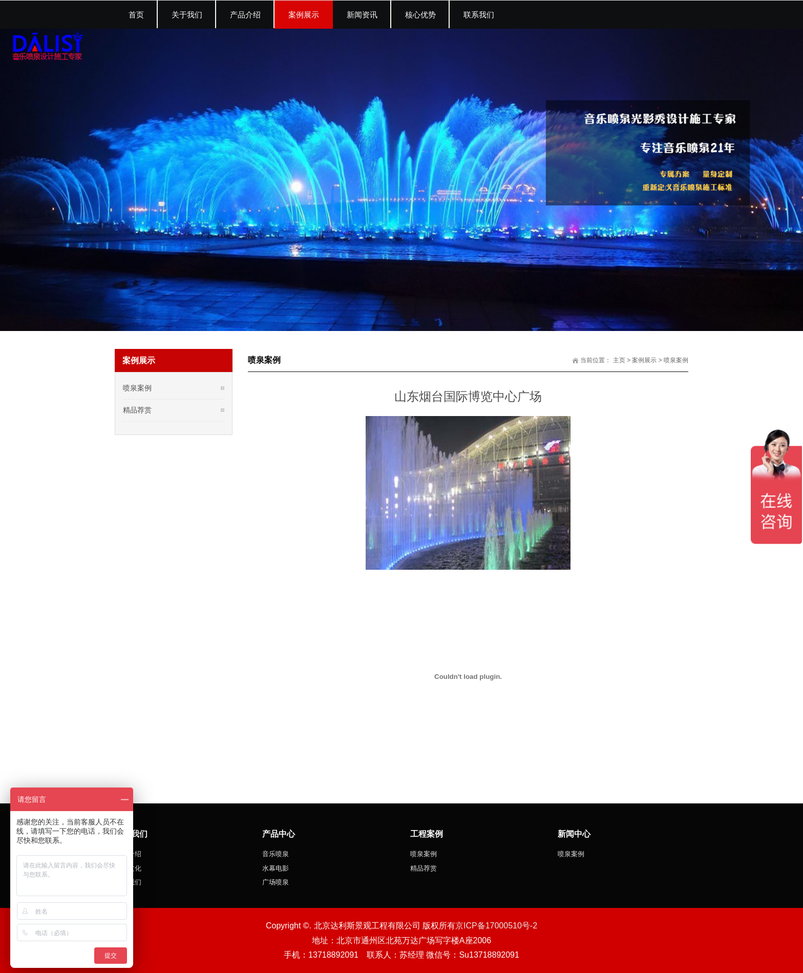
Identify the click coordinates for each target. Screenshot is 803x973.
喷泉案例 (676, 360)
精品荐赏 (137, 410)
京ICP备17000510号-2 (496, 925)
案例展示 (644, 360)
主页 (619, 360)
